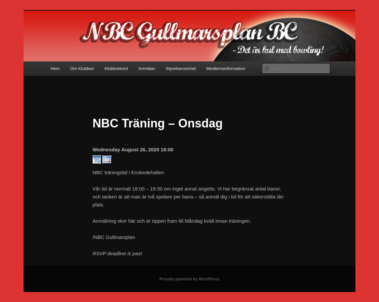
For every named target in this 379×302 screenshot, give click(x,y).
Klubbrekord (116, 68)
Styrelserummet (181, 68)
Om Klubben (82, 68)
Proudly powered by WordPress (189, 279)
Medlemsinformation (225, 68)
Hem (54, 68)
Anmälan (146, 68)
